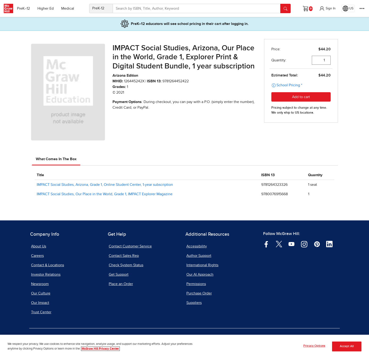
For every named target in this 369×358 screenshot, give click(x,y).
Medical (69, 8)
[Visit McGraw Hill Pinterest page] (317, 244)
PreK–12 (25, 8)
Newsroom (40, 284)
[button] (327, 8)
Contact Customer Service (130, 246)
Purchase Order (199, 293)
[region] (184, 346)
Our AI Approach (199, 274)
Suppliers (194, 303)
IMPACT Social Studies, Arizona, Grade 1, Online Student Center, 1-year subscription (105, 185)
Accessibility (196, 246)
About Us (38, 246)
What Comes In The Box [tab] (56, 159)
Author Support (198, 256)
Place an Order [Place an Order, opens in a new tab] (121, 284)
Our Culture (40, 293)
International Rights (202, 265)
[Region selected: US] (348, 8)
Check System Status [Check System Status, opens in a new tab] (126, 265)
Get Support (118, 274)
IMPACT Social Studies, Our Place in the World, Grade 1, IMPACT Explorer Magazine (104, 194)
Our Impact (40, 303)
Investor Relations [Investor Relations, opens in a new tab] (45, 274)
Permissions (196, 284)
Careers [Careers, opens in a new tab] (37, 256)
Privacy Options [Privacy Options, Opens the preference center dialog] (314, 345)
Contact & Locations (47, 265)
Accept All (347, 346)
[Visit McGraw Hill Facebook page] (266, 244)
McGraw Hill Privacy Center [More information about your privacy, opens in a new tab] (100, 348)
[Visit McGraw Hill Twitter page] (279, 244)
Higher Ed (47, 8)
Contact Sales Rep (124, 256)
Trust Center (41, 312)
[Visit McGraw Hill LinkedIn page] (329, 244)
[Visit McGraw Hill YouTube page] (291, 244)
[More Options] (362, 8)
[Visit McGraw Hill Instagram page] (304, 244)
